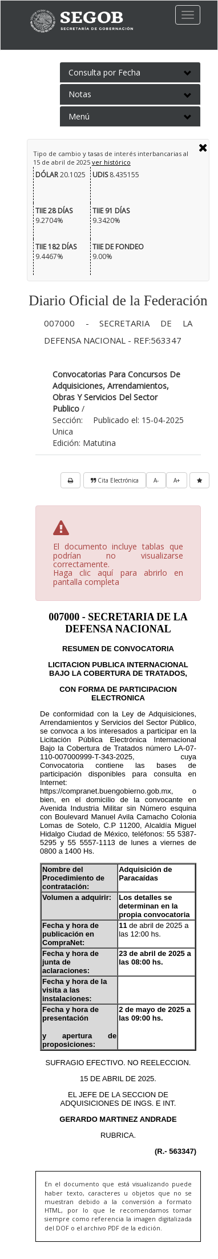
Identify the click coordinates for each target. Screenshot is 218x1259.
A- (156, 480)
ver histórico (111, 162)
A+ (176, 480)
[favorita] (199, 480)
